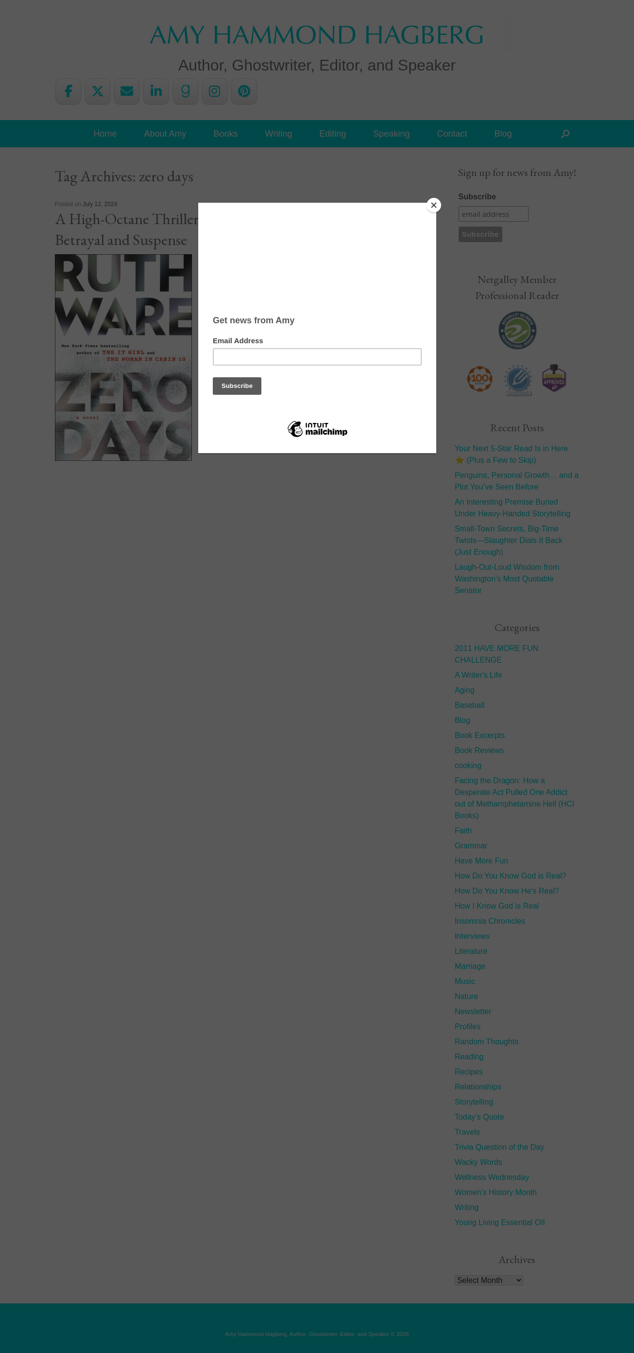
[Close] (434, 205)
